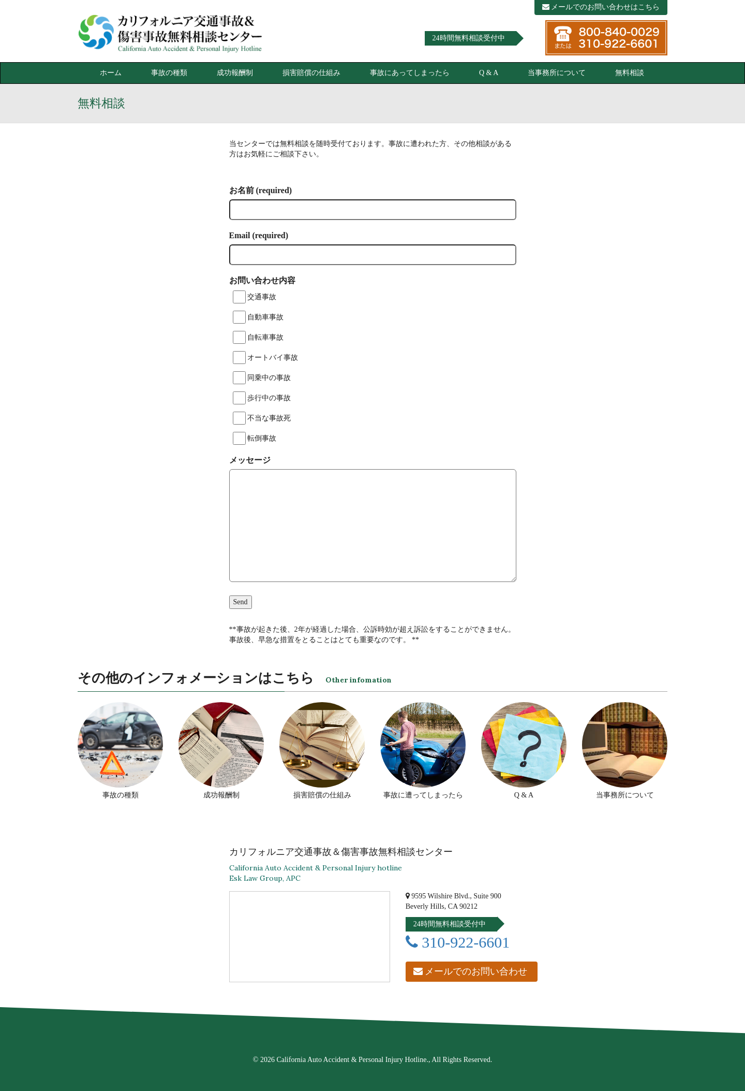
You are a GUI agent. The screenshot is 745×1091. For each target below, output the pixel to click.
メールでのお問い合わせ (470, 971)
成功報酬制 (235, 73)
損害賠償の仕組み (311, 73)
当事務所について (557, 73)
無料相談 (629, 73)
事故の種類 (169, 73)
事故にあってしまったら (410, 73)
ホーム (111, 73)
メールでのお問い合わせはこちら (601, 7)
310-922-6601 (458, 942)
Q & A (488, 73)
